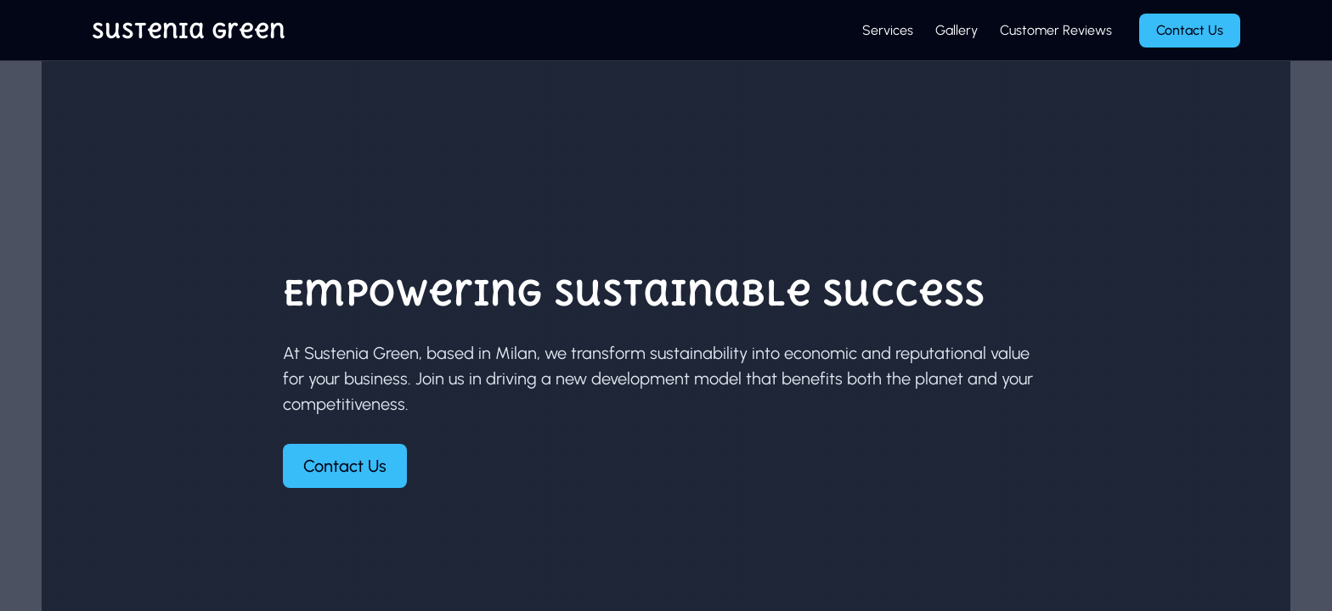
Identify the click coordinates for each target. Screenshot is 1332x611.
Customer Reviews (1056, 30)
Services (887, 30)
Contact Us (1189, 30)
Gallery (956, 30)
